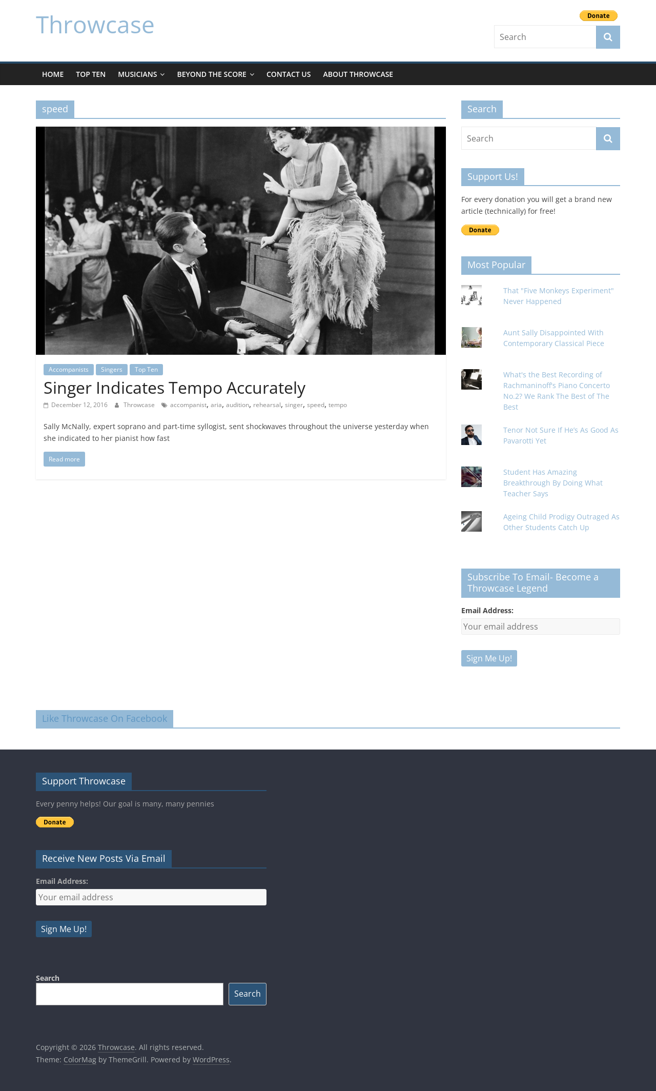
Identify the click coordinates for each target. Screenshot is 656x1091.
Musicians (137, 74)
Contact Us (288, 74)
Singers (111, 369)
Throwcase (95, 24)
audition (237, 404)
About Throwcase (358, 74)
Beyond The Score (211, 74)
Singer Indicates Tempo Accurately (177, 387)
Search (47, 978)
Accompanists (69, 369)
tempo (338, 404)
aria (216, 404)
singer (294, 404)
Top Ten (91, 74)
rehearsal (267, 404)
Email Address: (487, 610)
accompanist (188, 404)
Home (53, 74)
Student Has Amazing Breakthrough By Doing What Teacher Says (553, 482)
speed (315, 404)
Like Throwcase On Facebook (104, 718)
